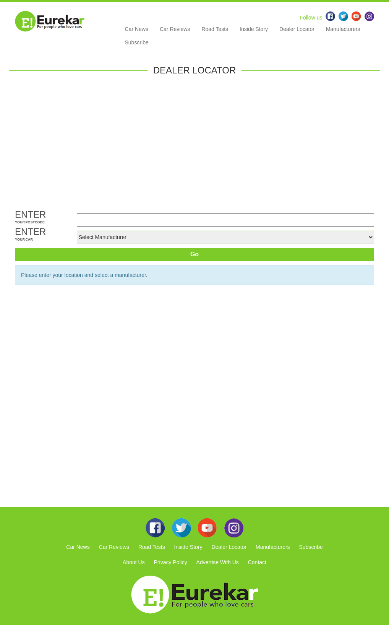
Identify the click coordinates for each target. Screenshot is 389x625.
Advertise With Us (217, 562)
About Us (134, 562)
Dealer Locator (296, 29)
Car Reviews (175, 29)
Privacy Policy (170, 562)
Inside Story (254, 29)
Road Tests (214, 29)
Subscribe (137, 42)
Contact (257, 562)
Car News (136, 29)
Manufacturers (343, 29)
